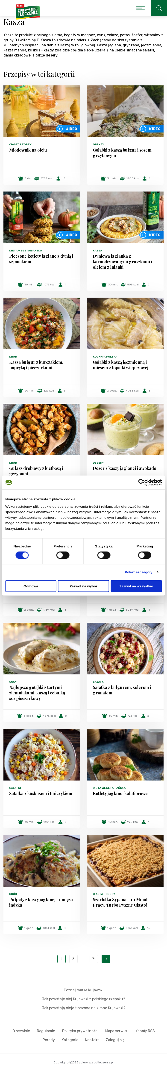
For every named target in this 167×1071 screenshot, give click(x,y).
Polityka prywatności (80, 1031)
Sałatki (99, 681)
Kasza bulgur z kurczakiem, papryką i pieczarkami (36, 364)
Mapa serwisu (117, 1031)
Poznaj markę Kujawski (83, 990)
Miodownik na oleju (28, 150)
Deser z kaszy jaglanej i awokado (124, 468)
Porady (49, 1040)
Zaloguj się (115, 1040)
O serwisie (21, 1031)
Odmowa (30, 586)
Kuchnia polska (105, 356)
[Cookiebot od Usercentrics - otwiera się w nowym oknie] (141, 482)
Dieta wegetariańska (25, 250)
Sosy (13, 681)
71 (93, 959)
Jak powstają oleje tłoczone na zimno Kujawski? (83, 1008)
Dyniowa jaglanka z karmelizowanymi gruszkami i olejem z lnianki (122, 261)
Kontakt (92, 1040)
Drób (13, 356)
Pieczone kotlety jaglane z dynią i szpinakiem (41, 258)
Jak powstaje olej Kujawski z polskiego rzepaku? (83, 999)
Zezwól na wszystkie (136, 586)
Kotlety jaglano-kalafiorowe (120, 793)
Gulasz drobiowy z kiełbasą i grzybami (36, 470)
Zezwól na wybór (83, 586)
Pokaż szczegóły (138, 572)
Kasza (97, 250)
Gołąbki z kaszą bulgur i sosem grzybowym (122, 152)
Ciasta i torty (20, 144)
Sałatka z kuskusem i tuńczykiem (40, 793)
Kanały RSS (145, 1031)
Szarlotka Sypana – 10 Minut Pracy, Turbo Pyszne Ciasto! (120, 902)
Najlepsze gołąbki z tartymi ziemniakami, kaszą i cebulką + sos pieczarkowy (38, 693)
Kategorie (70, 1040)
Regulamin (46, 1031)
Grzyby (98, 144)
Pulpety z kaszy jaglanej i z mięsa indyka (41, 902)
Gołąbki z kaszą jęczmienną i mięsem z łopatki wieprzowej (120, 364)
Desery (98, 462)
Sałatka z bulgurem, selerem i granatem (122, 690)
